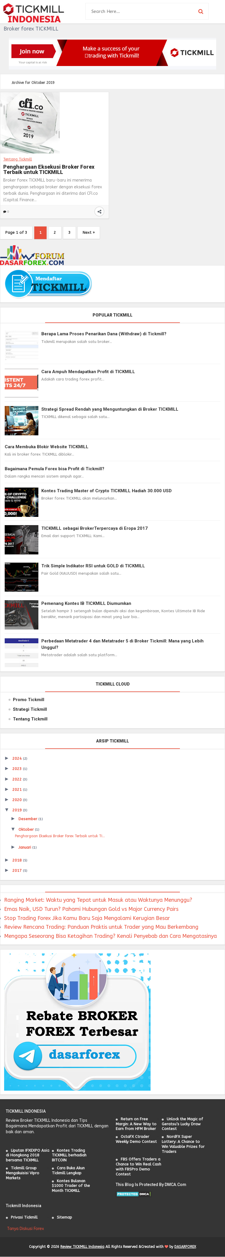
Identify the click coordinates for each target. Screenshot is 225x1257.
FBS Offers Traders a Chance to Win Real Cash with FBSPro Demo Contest (138, 1166)
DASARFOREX (185, 1247)
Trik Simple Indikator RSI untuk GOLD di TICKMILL (93, 566)
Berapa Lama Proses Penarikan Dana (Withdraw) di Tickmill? (103, 334)
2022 (17, 779)
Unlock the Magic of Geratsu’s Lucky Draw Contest (182, 1124)
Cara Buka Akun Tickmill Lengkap (68, 1170)
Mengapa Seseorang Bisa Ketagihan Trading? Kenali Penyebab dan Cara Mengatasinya (110, 936)
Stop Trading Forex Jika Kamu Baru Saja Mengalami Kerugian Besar (87, 918)
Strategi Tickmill (30, 709)
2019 (17, 810)
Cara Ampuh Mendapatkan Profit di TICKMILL (88, 372)
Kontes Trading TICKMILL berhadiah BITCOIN (69, 1155)
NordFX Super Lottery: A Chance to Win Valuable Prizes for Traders (183, 1144)
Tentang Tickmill (17, 159)
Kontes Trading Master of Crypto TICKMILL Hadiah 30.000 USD (106, 491)
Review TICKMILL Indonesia (82, 1247)
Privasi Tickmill (24, 1217)
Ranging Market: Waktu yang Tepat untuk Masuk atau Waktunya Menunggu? (98, 900)
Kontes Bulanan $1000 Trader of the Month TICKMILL (71, 1186)
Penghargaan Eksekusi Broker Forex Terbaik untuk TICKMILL (48, 169)
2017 (17, 871)
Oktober (26, 830)
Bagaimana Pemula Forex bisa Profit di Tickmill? (54, 469)
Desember (28, 819)
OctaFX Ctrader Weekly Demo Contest (136, 1139)
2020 (17, 800)
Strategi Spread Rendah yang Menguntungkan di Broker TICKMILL (109, 409)
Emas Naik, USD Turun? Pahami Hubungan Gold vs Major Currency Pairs (91, 909)
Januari (25, 847)
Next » (91, 233)
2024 (17, 759)
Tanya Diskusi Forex (25, 1228)
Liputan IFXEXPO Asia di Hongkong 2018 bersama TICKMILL (27, 1155)
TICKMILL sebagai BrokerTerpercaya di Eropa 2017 (94, 528)
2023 (17, 769)
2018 (17, 860)
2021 (17, 790)
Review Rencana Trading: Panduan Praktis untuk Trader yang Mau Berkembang (101, 927)
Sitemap (64, 1217)
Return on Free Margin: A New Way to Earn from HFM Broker (136, 1124)
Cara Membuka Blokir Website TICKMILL (46, 447)
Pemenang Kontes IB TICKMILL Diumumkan (86, 603)
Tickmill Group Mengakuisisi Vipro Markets (22, 1173)
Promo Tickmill (28, 700)
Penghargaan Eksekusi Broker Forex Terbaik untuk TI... (60, 836)
